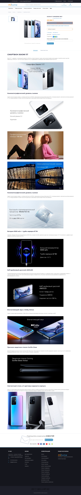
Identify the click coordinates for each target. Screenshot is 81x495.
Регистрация (70, 1)
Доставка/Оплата (28, 454)
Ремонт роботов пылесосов (47, 482)
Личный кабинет (45, 458)
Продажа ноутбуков (45, 478)
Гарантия (27, 456)
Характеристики (44, 50)
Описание (35, 50)
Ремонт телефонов (45, 468)
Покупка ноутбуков (45, 474)
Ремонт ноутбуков (45, 472)
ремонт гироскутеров (46, 466)
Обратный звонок (58, 1)
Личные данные (44, 462)
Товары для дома (18, 8)
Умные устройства (28, 8)
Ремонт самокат (44, 464)
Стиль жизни (45, 8)
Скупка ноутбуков (45, 476)
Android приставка (62, 458)
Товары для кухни (37, 8)
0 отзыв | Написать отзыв (57, 18)
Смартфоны (10, 8)
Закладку (49, 32)
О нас (26, 464)
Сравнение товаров (29, 460)
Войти (64, 1)
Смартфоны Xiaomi (56, 34)
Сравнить (55, 32)
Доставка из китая (45, 480)
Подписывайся (49, 439)
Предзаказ (50, 43)
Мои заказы (43, 460)
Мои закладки (28, 458)
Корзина (26, 466)
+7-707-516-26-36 (14, 1)
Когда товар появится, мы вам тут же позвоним (57, 38)
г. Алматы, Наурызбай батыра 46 (25, 1)
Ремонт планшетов (45, 470)
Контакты (27, 462)
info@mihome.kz (12, 462)
